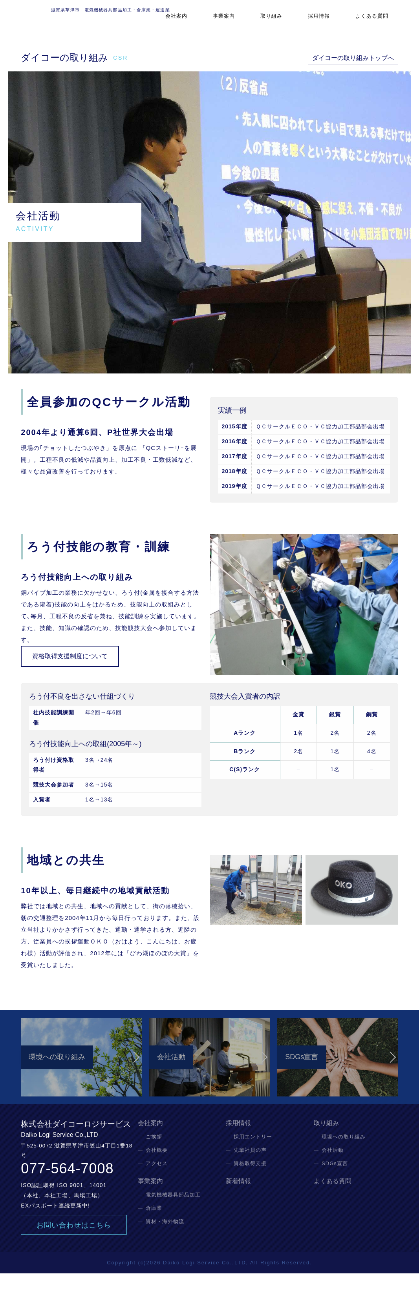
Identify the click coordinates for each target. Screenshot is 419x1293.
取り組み (291, 21)
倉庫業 (154, 1228)
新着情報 (238, 1201)
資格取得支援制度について (70, 656)
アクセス (157, 1183)
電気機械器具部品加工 (173, 1214)
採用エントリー (253, 1156)
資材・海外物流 (165, 1241)
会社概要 (157, 1170)
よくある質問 (377, 21)
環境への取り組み (344, 1156)
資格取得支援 (250, 1183)
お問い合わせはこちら (74, 1245)
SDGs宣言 (335, 1183)
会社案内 (212, 21)
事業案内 (252, 21)
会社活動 (333, 1170)
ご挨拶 (154, 1156)
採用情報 (331, 21)
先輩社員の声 (250, 1170)
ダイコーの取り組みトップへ (353, 58)
